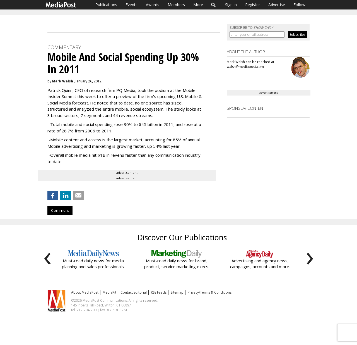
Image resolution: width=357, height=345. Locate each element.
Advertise (276, 4)
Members (176, 4)
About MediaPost (84, 292)
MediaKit (109, 292)
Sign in (231, 4)
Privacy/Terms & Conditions (209, 292)
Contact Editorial (133, 292)
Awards (152, 4)
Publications (106, 4)
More (198, 4)
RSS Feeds (159, 292)
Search (213, 4)
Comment (60, 210)
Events (132, 4)
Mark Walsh (62, 81)
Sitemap (177, 292)
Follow (299, 4)
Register (252, 4)
